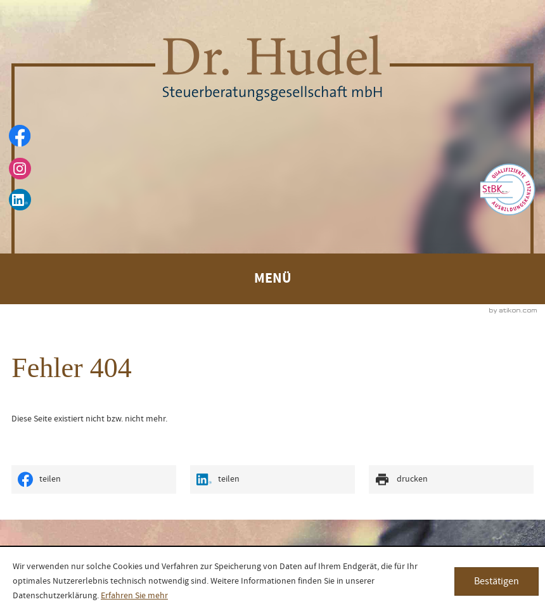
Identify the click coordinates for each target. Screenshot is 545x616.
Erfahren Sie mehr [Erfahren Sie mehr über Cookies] (134, 595)
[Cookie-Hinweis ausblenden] (496, 581)
